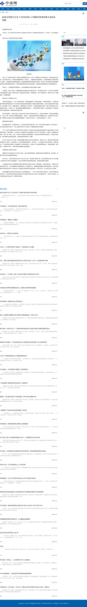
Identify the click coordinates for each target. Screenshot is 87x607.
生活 (46, 8)
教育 (68, 8)
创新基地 (28, 179)
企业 (57, 8)
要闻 (73, 8)
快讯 (84, 8)
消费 (30, 8)
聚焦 (52, 8)
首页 (3, 8)
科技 (41, 8)
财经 (79, 8)
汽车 (19, 8)
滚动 (62, 8)
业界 (13, 8)
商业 (24, 8)
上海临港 (39, 179)
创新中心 (33, 179)
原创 (8, 8)
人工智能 (22, 179)
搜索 (85, 3)
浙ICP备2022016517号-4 (47, 603)
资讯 (35, 8)
